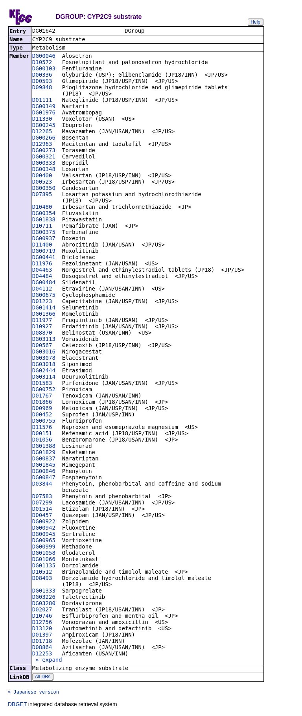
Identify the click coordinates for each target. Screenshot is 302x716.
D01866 (42, 402)
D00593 (42, 82)
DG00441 (43, 258)
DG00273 (43, 151)
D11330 (42, 119)
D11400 (42, 245)
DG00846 (43, 472)
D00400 (42, 176)
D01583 (42, 384)
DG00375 (43, 233)
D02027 (42, 610)
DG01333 (43, 591)
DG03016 (43, 352)
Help (255, 22)
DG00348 (43, 170)
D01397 (42, 635)
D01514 (42, 509)
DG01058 (43, 553)
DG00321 (43, 157)
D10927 (42, 327)
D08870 (42, 333)
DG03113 (43, 340)
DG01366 (43, 314)
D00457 (42, 516)
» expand (47, 660)
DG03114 (43, 377)
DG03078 (43, 358)
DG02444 (43, 371)
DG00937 (43, 239)
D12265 (42, 132)
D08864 (42, 648)
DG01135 (43, 566)
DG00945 (43, 535)
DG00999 (43, 547)
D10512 (42, 572)
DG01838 (43, 220)
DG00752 (43, 390)
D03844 (42, 484)
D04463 (42, 270)
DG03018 (43, 365)
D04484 (42, 277)
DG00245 (43, 126)
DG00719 (43, 251)
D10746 (42, 616)
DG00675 (43, 296)
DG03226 (43, 598)
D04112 (42, 289)
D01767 (42, 396)
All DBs (42, 677)
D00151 (42, 434)
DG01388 (43, 447)
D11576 (42, 428)
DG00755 (43, 421)
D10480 (42, 207)
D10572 (42, 63)
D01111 (42, 101)
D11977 (42, 321)
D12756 (42, 623)
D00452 (42, 415)
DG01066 (43, 560)
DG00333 (43, 163)
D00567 (42, 346)
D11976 (42, 264)
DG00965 (43, 541)
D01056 (42, 440)
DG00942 (43, 528)
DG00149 (43, 107)
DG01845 (43, 465)
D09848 (42, 88)
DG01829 (43, 453)
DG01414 (43, 308)
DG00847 (43, 478)
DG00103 (43, 69)
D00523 (42, 182)
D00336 (42, 75)
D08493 (42, 579)
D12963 (42, 145)
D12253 (42, 654)
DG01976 (43, 113)
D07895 (42, 195)
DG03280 (43, 604)
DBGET (17, 705)
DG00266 (43, 138)
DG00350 (43, 189)
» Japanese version (33, 693)
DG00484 (43, 283)
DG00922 (43, 522)
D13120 (42, 629)
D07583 (42, 497)
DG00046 (43, 56)
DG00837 (43, 459)
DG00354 (43, 214)
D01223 (42, 302)
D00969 (42, 409)
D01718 (42, 642)
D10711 (42, 226)
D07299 (42, 503)
